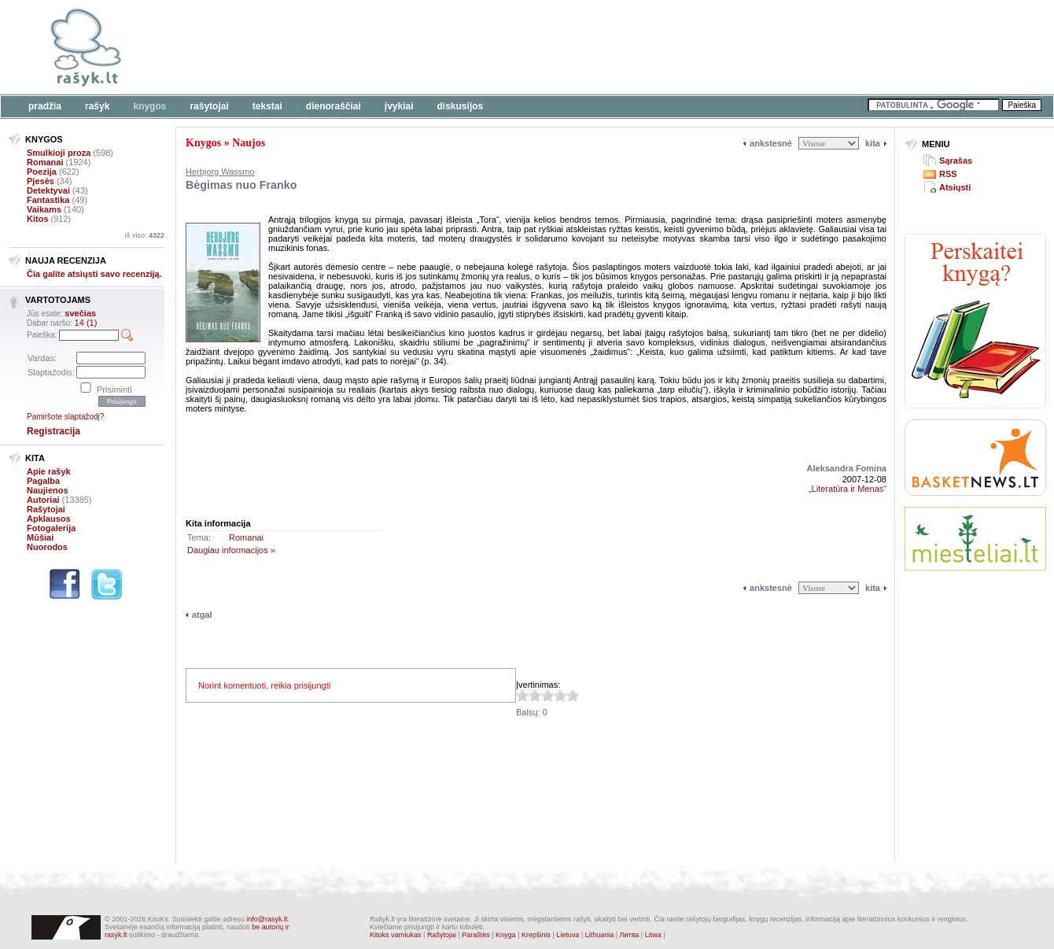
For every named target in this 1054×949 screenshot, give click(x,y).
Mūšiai (40, 537)
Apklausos (49, 518)
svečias (80, 313)
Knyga (506, 935)
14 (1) (86, 322)
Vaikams (44, 209)
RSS (948, 174)
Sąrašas (955, 160)
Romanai (45, 162)
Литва (629, 935)
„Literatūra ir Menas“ (847, 488)
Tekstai (267, 106)
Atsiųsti (955, 187)
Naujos (248, 143)
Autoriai (43, 499)
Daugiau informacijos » (231, 550)
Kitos (38, 218)
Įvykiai (399, 106)
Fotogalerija (51, 528)
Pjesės (40, 181)
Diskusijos (460, 106)
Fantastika (48, 200)
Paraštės (476, 935)
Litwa (653, 935)
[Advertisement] (484, 47)
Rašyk (97, 106)
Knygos (149, 106)
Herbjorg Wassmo (220, 171)
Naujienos (47, 490)
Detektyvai (48, 190)
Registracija (53, 431)
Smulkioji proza (58, 152)
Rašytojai (209, 106)
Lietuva (567, 935)
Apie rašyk (49, 471)
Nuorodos (47, 547)
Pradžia (44, 106)
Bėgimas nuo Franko (241, 185)
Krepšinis (536, 935)
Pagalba (43, 481)
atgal (202, 614)
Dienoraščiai (333, 106)
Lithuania (599, 935)
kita (872, 143)
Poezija (42, 171)
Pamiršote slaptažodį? (65, 416)
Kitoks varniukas (396, 935)
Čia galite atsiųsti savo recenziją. (94, 274)
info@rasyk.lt (266, 919)
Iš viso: (144, 235)
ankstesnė (771, 143)
